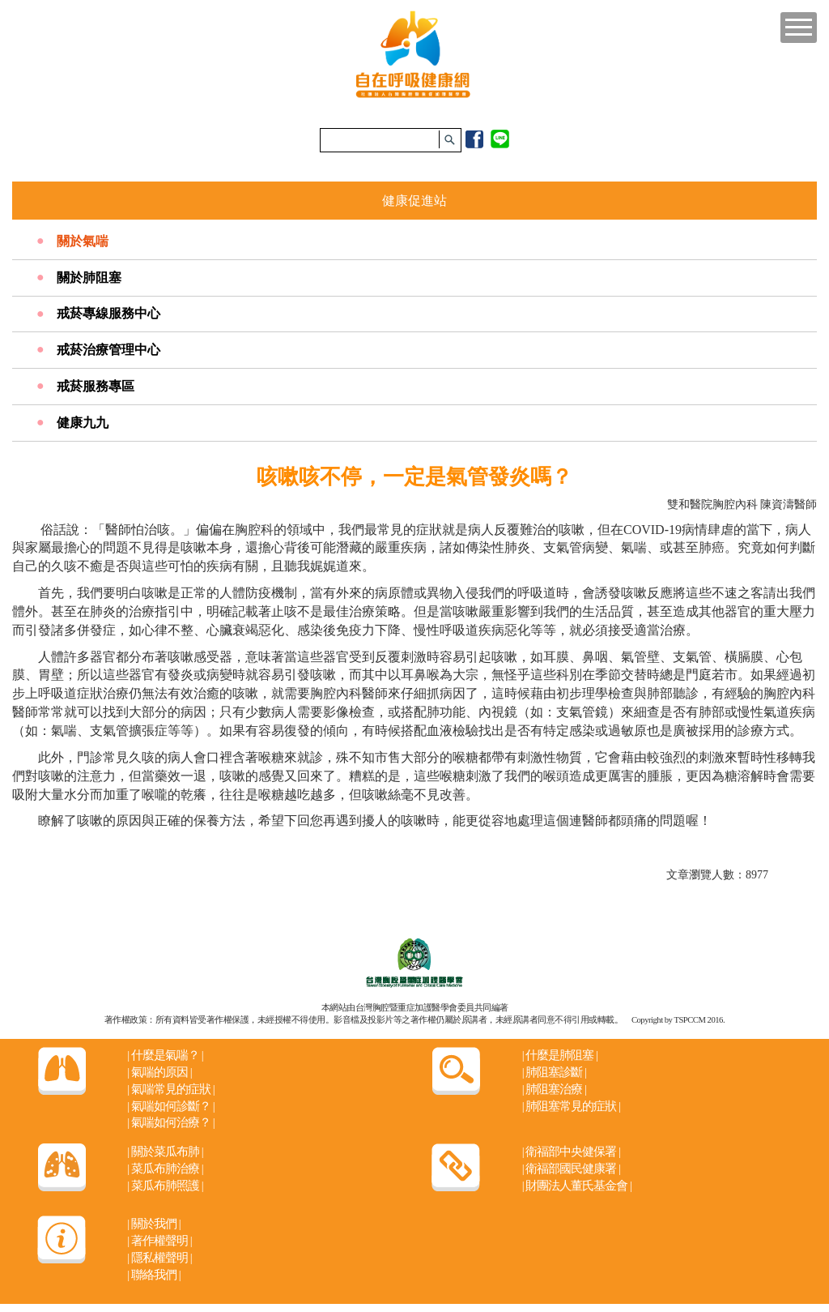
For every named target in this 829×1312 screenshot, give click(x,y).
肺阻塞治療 (554, 1089)
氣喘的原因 (159, 1072)
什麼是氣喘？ (164, 1055)
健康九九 (82, 422)
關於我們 (153, 1223)
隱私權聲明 (159, 1257)
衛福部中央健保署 (571, 1151)
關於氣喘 (82, 241)
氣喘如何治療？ (170, 1122)
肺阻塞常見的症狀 (571, 1106)
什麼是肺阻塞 (559, 1055)
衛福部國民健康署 (571, 1168)
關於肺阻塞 (89, 277)
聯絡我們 (153, 1274)
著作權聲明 (159, 1240)
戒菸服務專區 (95, 386)
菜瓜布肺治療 (164, 1168)
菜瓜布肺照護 (164, 1185)
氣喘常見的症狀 (170, 1089)
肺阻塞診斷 (554, 1072)
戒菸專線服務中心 (108, 313)
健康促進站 (414, 200)
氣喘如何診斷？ (170, 1106)
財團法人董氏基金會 (576, 1185)
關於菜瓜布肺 (164, 1151)
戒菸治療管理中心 (108, 350)
